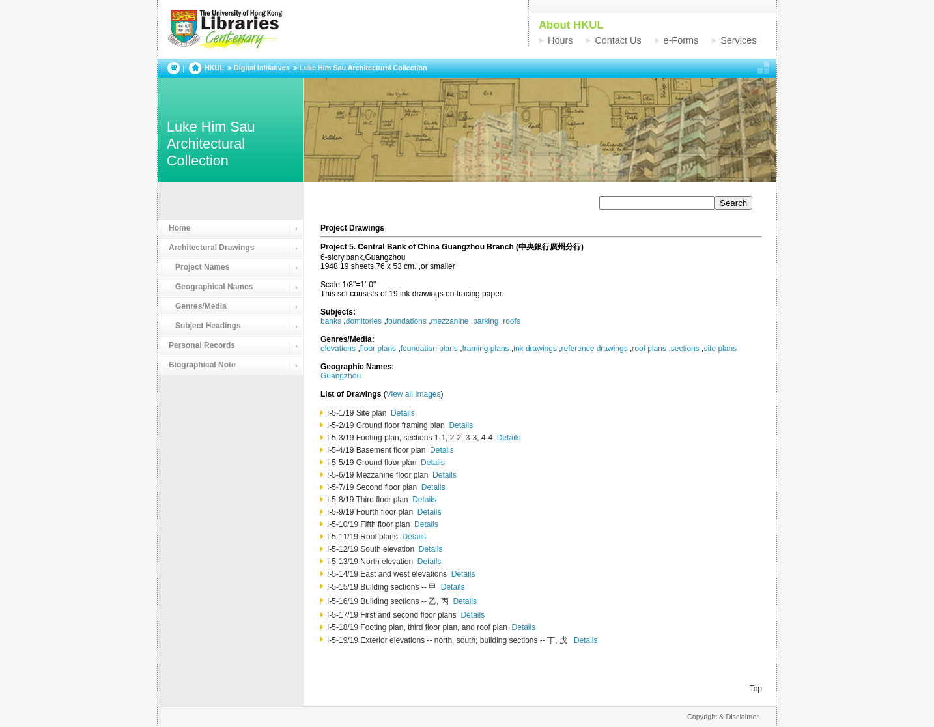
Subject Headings (205, 325)
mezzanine (449, 321)
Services (738, 40)
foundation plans (429, 348)
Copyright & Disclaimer (723, 716)
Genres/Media (198, 306)
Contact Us (618, 40)
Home (179, 228)
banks (330, 321)
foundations (406, 321)
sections (685, 348)
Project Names (199, 267)
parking (485, 321)
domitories (364, 321)
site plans (720, 348)
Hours (560, 40)
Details (403, 413)
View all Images (413, 394)
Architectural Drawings (211, 247)
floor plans (378, 348)
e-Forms (681, 40)
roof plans (649, 348)
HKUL (214, 68)
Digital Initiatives (262, 68)
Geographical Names (211, 286)
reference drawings (594, 348)
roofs (511, 321)
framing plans (485, 348)
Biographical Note (202, 364)
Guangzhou (340, 375)
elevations (338, 348)
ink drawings (535, 348)
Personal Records (202, 345)
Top (756, 688)
